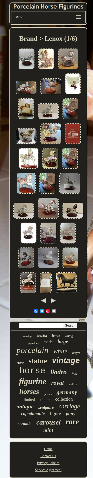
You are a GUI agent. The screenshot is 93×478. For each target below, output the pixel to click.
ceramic (24, 423)
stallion (73, 384)
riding (69, 336)
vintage (66, 360)
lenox (56, 335)
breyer (76, 353)
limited (29, 399)
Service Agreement (48, 470)
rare (72, 421)
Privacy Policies (48, 463)
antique (25, 406)
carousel (48, 422)
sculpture (46, 407)
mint (48, 430)
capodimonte (33, 413)
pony (70, 413)
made (48, 341)
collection (64, 399)
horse (32, 371)
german (48, 394)
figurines (33, 342)
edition (45, 400)
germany (67, 392)
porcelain (32, 350)
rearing (27, 336)
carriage (69, 406)
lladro (58, 372)
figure (55, 413)
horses (29, 391)
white (60, 351)
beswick (41, 335)
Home (48, 449)
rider (20, 363)
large (63, 341)
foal (74, 374)
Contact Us (48, 456)
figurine (32, 381)
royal (57, 383)
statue (38, 361)
